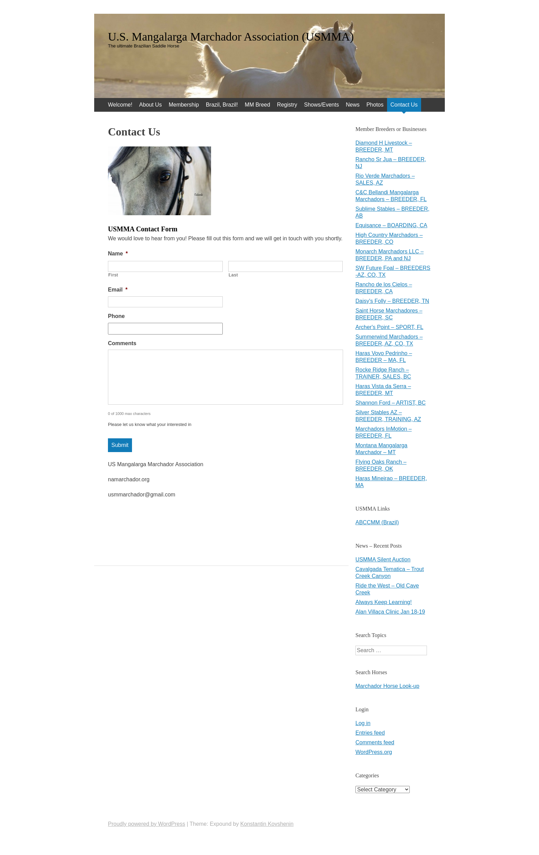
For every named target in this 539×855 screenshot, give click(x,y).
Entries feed (370, 733)
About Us (150, 105)
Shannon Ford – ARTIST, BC (390, 403)
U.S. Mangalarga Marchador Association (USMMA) (231, 37)
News (353, 105)
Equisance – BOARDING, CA (391, 225)
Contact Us (404, 105)
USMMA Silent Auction (382, 559)
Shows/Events (321, 105)
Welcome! (120, 105)
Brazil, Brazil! (222, 105)
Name (118, 253)
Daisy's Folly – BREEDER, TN (392, 301)
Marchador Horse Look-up (387, 686)
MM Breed (257, 105)
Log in (363, 723)
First (113, 274)
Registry (287, 105)
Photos (375, 105)
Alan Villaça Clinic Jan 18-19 (390, 612)
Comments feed (374, 742)
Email (118, 290)
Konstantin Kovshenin (267, 824)
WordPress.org (373, 752)
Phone (116, 316)
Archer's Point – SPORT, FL (389, 327)
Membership (184, 105)
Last (233, 274)
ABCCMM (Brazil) (377, 522)
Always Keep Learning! (383, 602)
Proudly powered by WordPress (146, 824)
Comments (122, 343)
